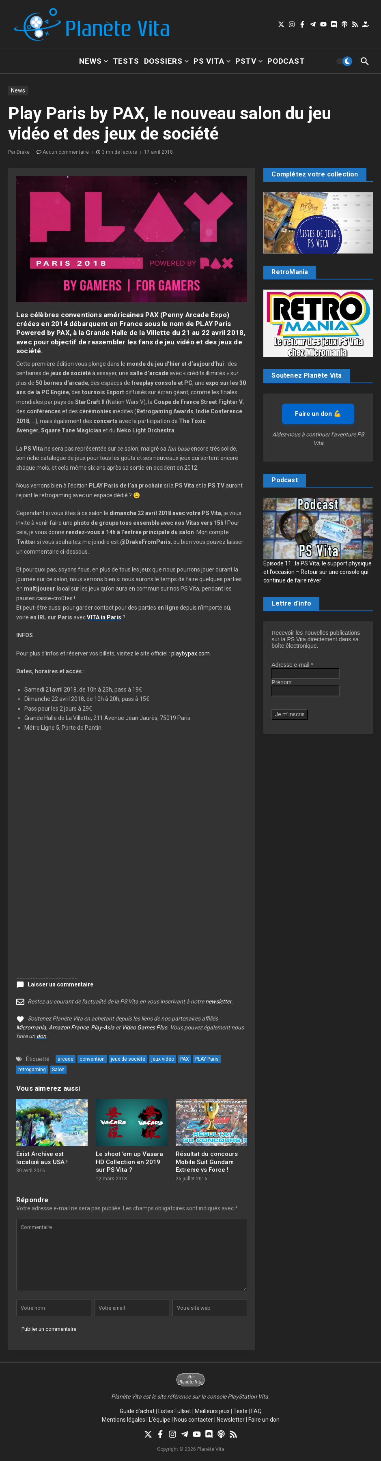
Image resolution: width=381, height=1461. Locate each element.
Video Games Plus (144, 1027)
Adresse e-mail (292, 665)
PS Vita (212, 61)
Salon (58, 1069)
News (93, 61)
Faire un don (264, 1419)
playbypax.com (190, 653)
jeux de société (128, 1059)
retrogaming (32, 1069)
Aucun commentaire (66, 152)
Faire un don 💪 (318, 413)
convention (92, 1059)
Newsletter (231, 1419)
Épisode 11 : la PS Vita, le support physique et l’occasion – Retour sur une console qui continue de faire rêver (317, 572)
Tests (126, 61)
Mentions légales (123, 1419)
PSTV (249, 61)
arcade (65, 1059)
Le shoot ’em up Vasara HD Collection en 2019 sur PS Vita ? (129, 1161)
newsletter (218, 1001)
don (41, 1036)
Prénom (281, 682)
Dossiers (166, 61)
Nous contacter (193, 1419)
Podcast (286, 61)
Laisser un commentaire (60, 984)
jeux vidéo (162, 1059)
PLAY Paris (207, 1059)
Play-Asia (102, 1027)
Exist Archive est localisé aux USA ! (42, 1158)
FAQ (256, 1411)
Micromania (31, 1027)
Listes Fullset (174, 1411)
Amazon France (68, 1027)
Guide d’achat (137, 1411)
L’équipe (159, 1419)
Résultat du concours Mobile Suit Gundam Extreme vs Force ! (207, 1161)
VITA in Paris (104, 617)
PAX (184, 1059)
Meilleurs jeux (212, 1411)
